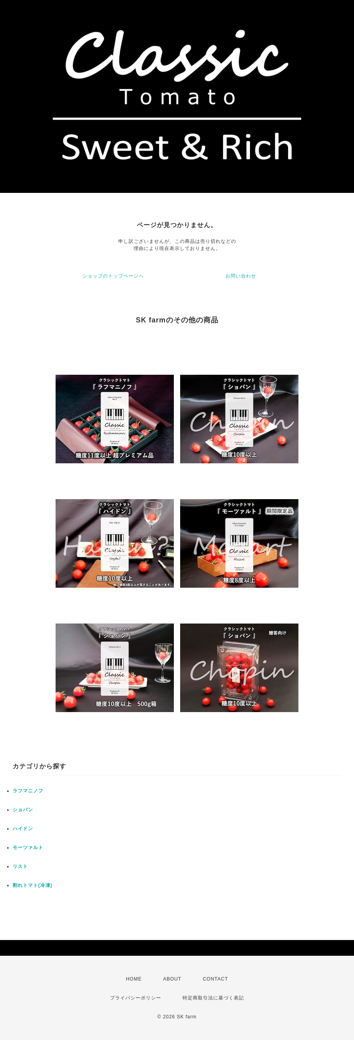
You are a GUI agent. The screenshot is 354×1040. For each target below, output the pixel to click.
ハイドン (23, 828)
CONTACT (215, 979)
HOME (134, 979)
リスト (20, 866)
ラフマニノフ (28, 791)
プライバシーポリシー (135, 998)
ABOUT (172, 979)
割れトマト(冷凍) (32, 885)
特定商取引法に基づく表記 (213, 998)
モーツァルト (28, 847)
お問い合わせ (240, 276)
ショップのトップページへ (113, 276)
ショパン (23, 809)
